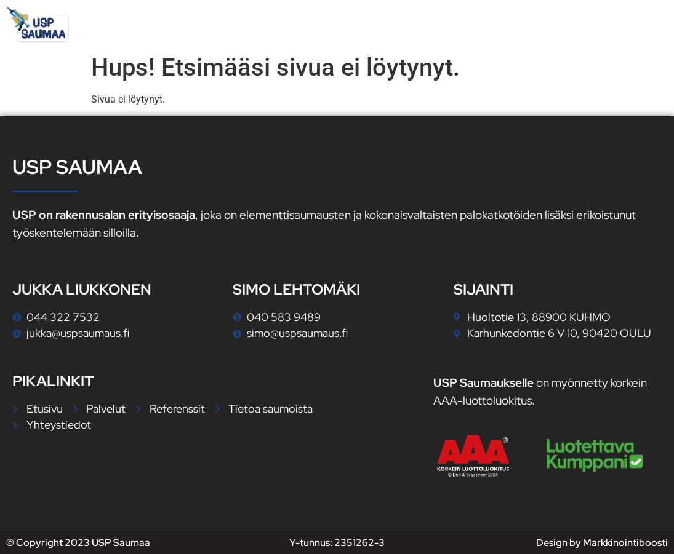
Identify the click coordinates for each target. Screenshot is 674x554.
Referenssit (522, 23)
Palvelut (434, 24)
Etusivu (358, 23)
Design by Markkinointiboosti (602, 542)
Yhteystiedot (618, 23)
